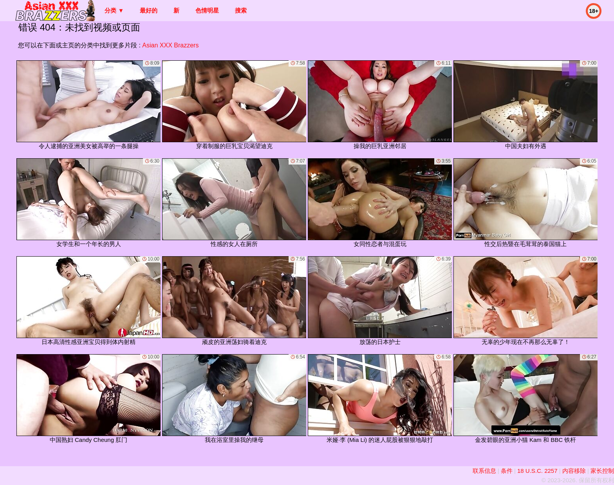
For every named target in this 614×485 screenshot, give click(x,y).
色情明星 (207, 10)
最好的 (148, 10)
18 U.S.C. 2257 (537, 470)
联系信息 (484, 470)
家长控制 (602, 470)
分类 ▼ (114, 10)
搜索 (241, 10)
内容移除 (574, 470)
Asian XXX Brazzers (170, 45)
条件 (507, 470)
